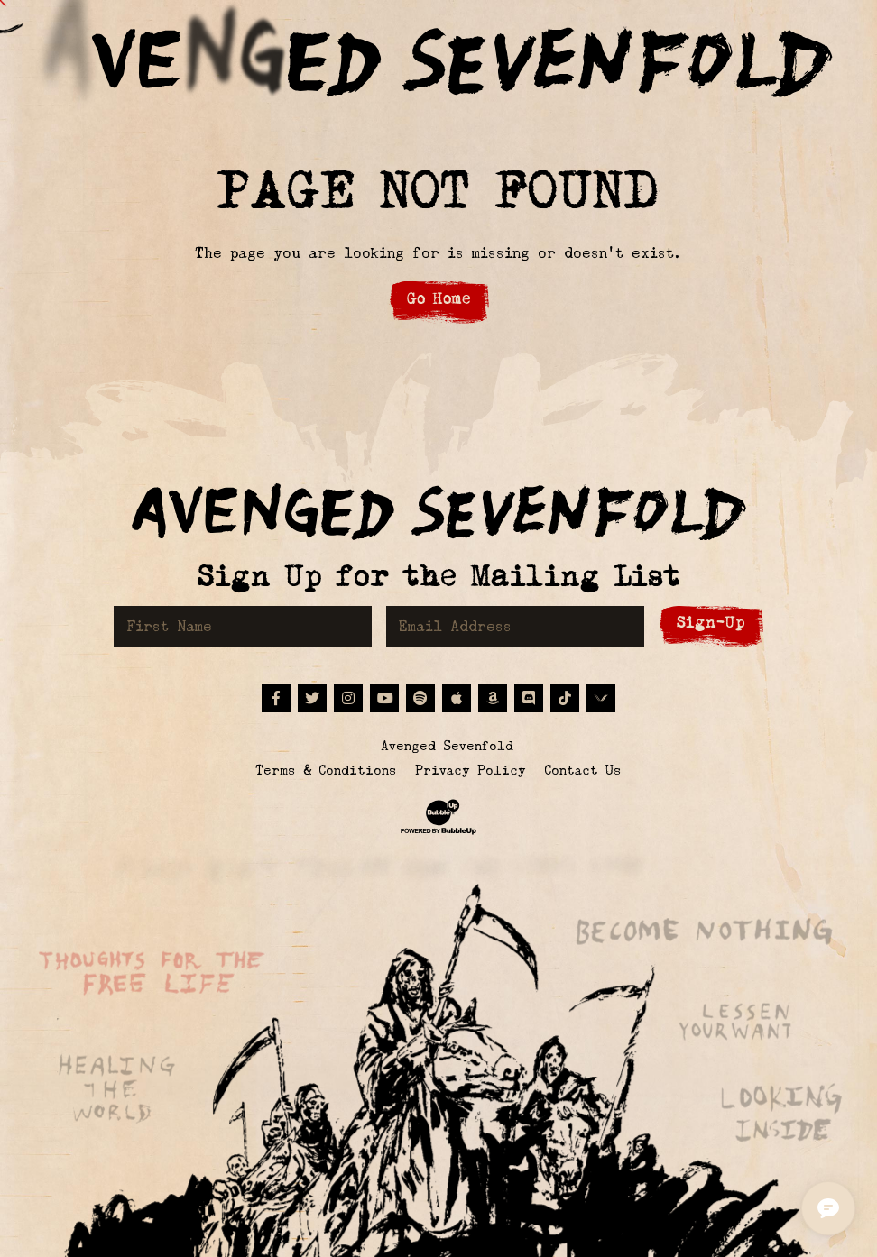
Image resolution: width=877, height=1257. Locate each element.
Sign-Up (711, 622)
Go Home (439, 298)
